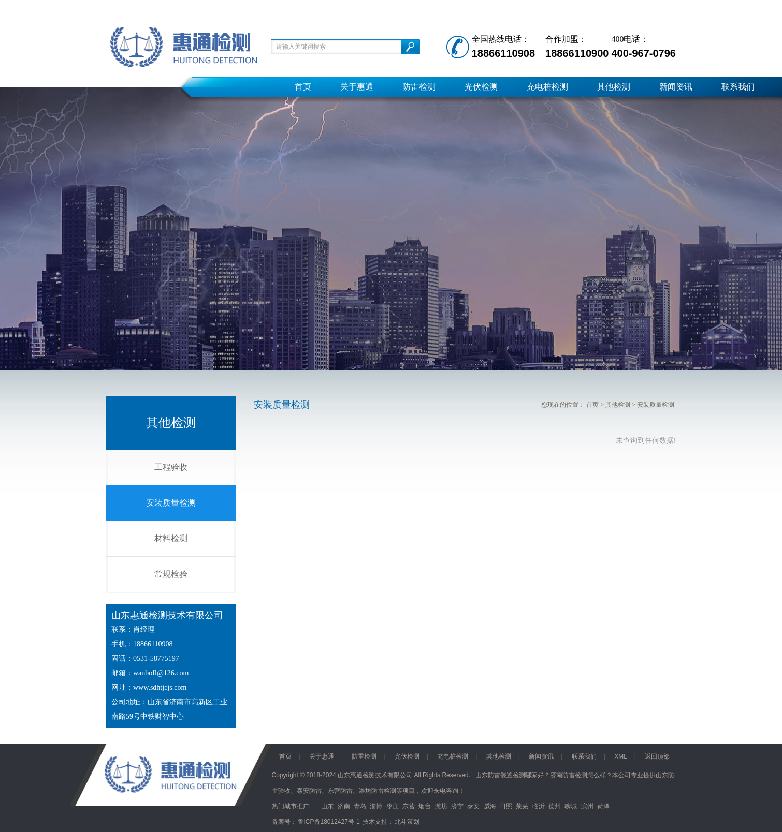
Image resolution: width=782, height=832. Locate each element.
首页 (303, 86)
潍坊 (441, 806)
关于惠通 (356, 86)
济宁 (457, 806)
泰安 (473, 806)
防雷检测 (419, 86)
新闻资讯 (675, 86)
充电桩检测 (547, 86)
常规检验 (170, 574)
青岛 (360, 806)
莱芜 (522, 806)
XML (620, 756)
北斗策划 (407, 821)
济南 (344, 806)
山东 (327, 806)
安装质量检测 (171, 502)
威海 (490, 806)
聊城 (570, 806)
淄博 (376, 806)
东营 (408, 806)
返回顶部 (657, 756)
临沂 (538, 806)
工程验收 (170, 467)
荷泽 (603, 806)
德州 (554, 806)
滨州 (587, 806)
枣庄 (392, 806)
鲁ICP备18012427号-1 (329, 821)
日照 (506, 806)
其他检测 (613, 86)
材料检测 (170, 538)
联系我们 (738, 86)
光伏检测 (481, 86)
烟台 (424, 806)
